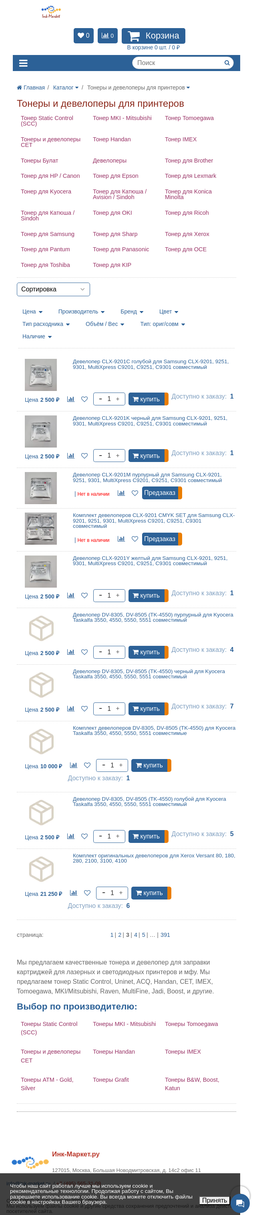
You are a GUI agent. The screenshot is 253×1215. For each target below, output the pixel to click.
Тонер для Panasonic (121, 249)
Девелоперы (110, 160)
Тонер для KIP (112, 265)
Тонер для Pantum (45, 249)
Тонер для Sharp (115, 234)
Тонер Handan (112, 139)
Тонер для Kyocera (46, 191)
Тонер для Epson (116, 176)
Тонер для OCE (186, 249)
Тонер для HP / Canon (50, 176)
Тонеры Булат (39, 160)
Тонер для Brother (189, 160)
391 (165, 935)
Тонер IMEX (181, 139)
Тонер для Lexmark (190, 176)
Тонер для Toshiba (45, 265)
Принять (214, 1200)
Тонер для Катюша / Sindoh (47, 216)
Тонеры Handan (114, 1051)
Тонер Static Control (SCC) (47, 121)
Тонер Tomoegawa (189, 118)
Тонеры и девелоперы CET (50, 142)
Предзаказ (159, 492)
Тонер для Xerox (187, 234)
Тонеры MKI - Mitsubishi (124, 1024)
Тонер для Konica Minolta (188, 194)
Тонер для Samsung (47, 234)
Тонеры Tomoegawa (191, 1024)
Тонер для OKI (112, 213)
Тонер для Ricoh (187, 213)
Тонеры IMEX (183, 1051)
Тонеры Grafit (111, 1080)
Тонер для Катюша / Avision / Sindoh (120, 194)
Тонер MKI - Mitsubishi (122, 118)
